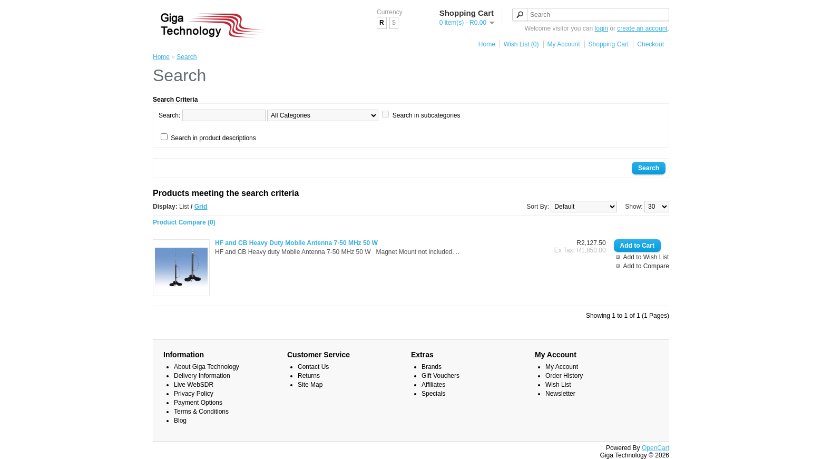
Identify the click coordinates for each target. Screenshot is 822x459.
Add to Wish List (646, 257)
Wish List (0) (521, 44)
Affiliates (433, 384)
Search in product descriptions (213, 138)
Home (486, 44)
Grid (201, 206)
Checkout (650, 44)
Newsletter (560, 393)
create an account (642, 28)
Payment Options (198, 402)
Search (187, 57)
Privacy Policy (193, 393)
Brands (432, 366)
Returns (309, 375)
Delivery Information (202, 375)
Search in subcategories (427, 115)
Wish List (558, 384)
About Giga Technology (206, 366)
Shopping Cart (609, 44)
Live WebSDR (193, 384)
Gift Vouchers (440, 375)
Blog (180, 420)
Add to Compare (646, 266)
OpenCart (655, 448)
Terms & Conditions (201, 411)
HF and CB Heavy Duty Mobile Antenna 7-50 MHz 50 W (296, 243)
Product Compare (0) (184, 222)
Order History (564, 375)
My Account (563, 44)
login (601, 28)
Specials (433, 393)
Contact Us (313, 366)
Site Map (310, 384)
